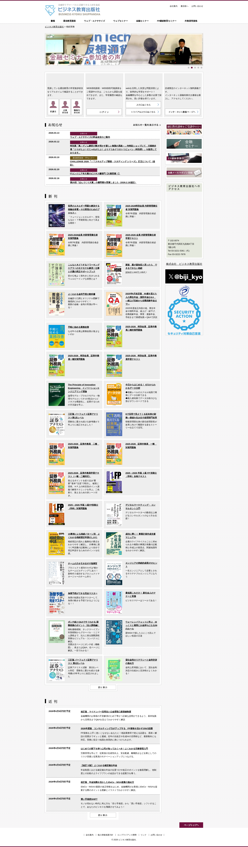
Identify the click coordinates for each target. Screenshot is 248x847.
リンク (143, 835)
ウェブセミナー (120, 21)
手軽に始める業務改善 (78, 327)
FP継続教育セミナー (167, 21)
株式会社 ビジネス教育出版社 (184, 264)
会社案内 (173, 6)
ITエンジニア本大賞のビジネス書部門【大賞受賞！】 (95, 173)
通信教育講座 (69, 21)
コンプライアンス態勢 (127, 835)
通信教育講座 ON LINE (65, 79)
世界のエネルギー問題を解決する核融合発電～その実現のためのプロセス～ (83, 209)
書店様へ (184, 6)
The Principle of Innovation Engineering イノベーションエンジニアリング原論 (83, 388)
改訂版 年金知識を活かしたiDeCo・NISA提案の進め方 (107, 782)
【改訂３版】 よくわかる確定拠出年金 (99, 765)
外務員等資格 (191, 21)
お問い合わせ (197, 6)
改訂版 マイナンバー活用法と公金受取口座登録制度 (106, 711)
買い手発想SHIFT (89, 799)
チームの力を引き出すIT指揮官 (82, 563)
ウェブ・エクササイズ (94, 21)
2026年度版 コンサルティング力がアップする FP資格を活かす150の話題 (117, 728)
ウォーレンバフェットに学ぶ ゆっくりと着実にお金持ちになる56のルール (141, 625)
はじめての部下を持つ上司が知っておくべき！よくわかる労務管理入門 (114, 748)
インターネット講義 (183, 79)
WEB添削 (104, 79)
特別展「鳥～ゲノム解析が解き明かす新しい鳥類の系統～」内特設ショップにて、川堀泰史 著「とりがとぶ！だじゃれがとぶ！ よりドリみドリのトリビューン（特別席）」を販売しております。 (113, 149)
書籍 (53, 21)
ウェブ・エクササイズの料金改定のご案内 (90, 137)
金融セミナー (142, 21)
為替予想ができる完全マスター (82, 593)
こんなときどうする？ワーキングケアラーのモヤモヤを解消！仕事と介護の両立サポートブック (83, 268)
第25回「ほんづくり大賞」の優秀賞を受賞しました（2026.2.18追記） (103, 182)
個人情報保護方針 (105, 835)
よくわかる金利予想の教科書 (81, 294)
